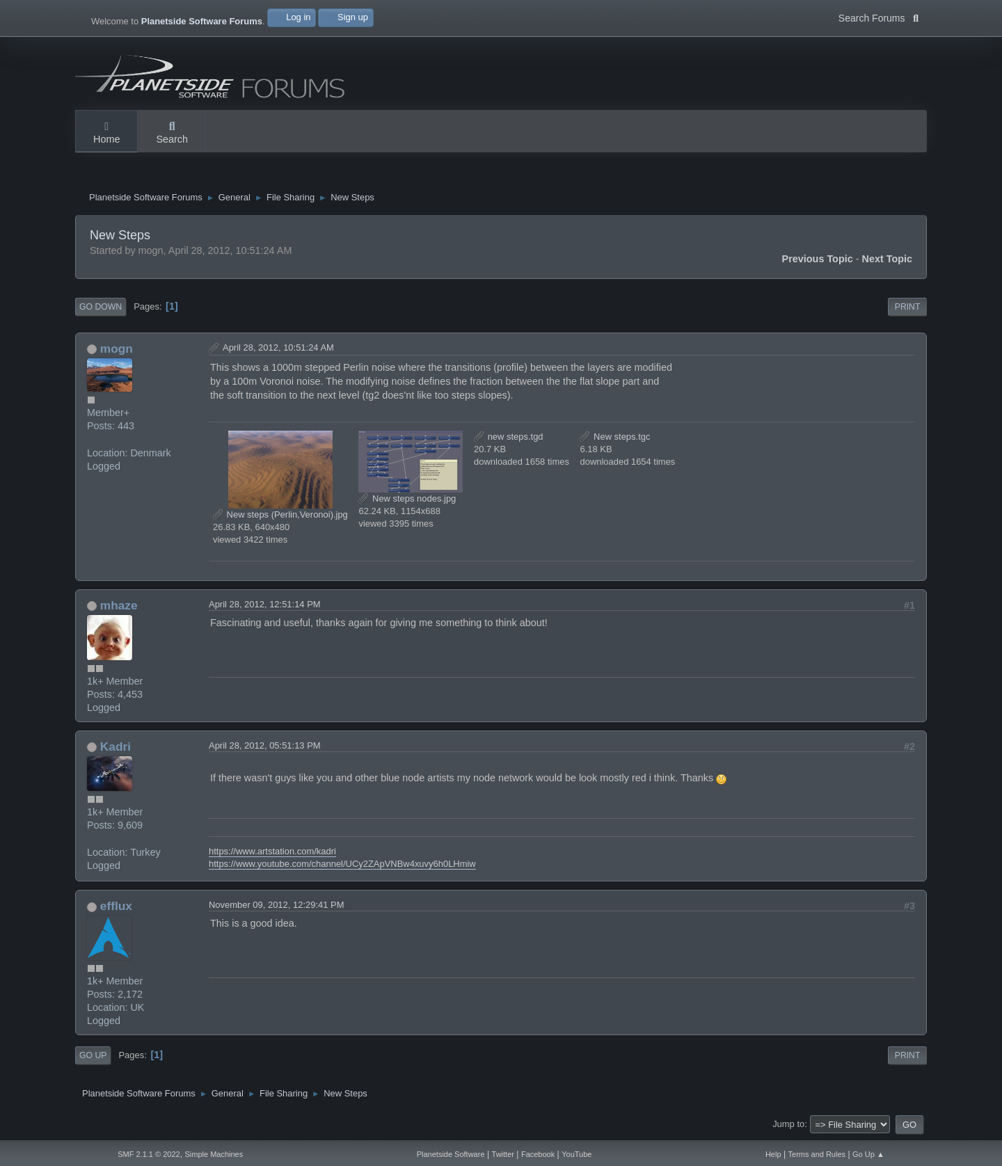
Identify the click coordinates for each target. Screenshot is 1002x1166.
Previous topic (817, 260)
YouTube (576, 1154)
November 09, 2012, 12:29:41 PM (276, 907)
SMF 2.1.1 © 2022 (149, 1154)
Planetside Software (451, 1154)
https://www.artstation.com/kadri (272, 852)
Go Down (100, 309)
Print (908, 309)
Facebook (538, 1154)
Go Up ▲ (868, 1154)
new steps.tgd (508, 438)
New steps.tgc (615, 438)
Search (172, 133)
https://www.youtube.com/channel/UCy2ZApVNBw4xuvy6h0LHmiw (342, 866)
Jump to (788, 1126)
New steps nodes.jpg (407, 500)
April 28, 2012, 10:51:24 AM (278, 349)
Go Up (92, 1057)
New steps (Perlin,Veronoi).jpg (280, 516)
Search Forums (878, 17)
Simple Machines (213, 1154)
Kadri (115, 748)
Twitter (503, 1154)
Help (773, 1154)
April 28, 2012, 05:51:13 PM (265, 747)
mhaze (119, 607)
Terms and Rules (817, 1154)
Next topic (887, 260)
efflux (116, 908)
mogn (116, 351)
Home (106, 133)
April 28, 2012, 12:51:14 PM (265, 606)
